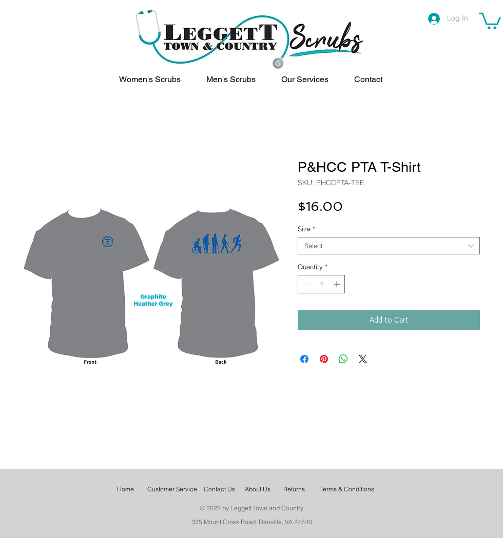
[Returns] (294, 489)
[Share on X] (363, 359)
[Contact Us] (219, 489)
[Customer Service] (172, 489)
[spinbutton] (322, 284)
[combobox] (389, 245)
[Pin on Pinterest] (324, 359)
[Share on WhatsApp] (343, 359)
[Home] (125, 489)
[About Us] (257, 489)
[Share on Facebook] (304, 359)
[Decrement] (305, 284)
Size (306, 229)
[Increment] (338, 284)
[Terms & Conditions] (347, 489)
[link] (490, 20)
